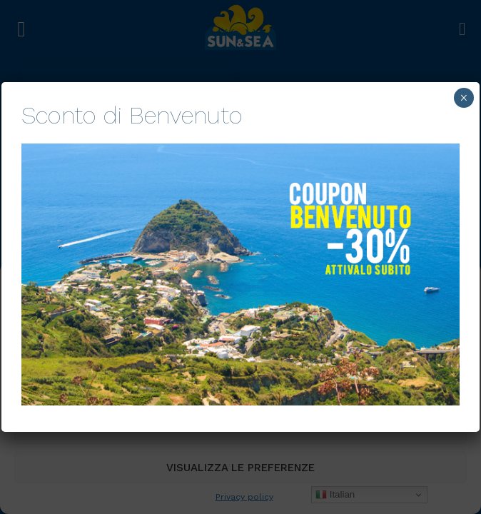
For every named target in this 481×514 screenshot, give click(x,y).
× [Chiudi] (463, 98)
